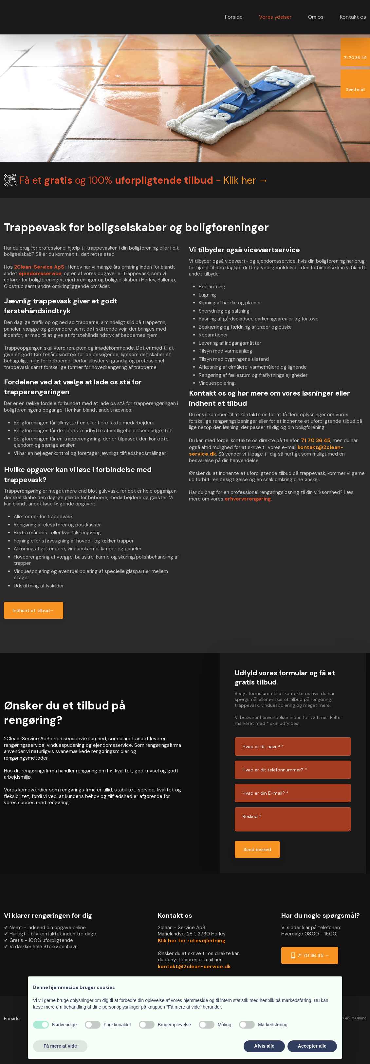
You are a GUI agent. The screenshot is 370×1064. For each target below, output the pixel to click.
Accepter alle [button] (312, 1046)
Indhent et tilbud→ (33, 610)
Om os (316, 16)
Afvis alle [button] (264, 1046)
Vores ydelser (275, 16)
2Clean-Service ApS (39, 267)
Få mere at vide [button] (60, 1046)
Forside (234, 16)
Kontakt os (353, 16)
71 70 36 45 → (309, 955)
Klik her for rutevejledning (192, 940)
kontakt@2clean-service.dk (194, 966)
